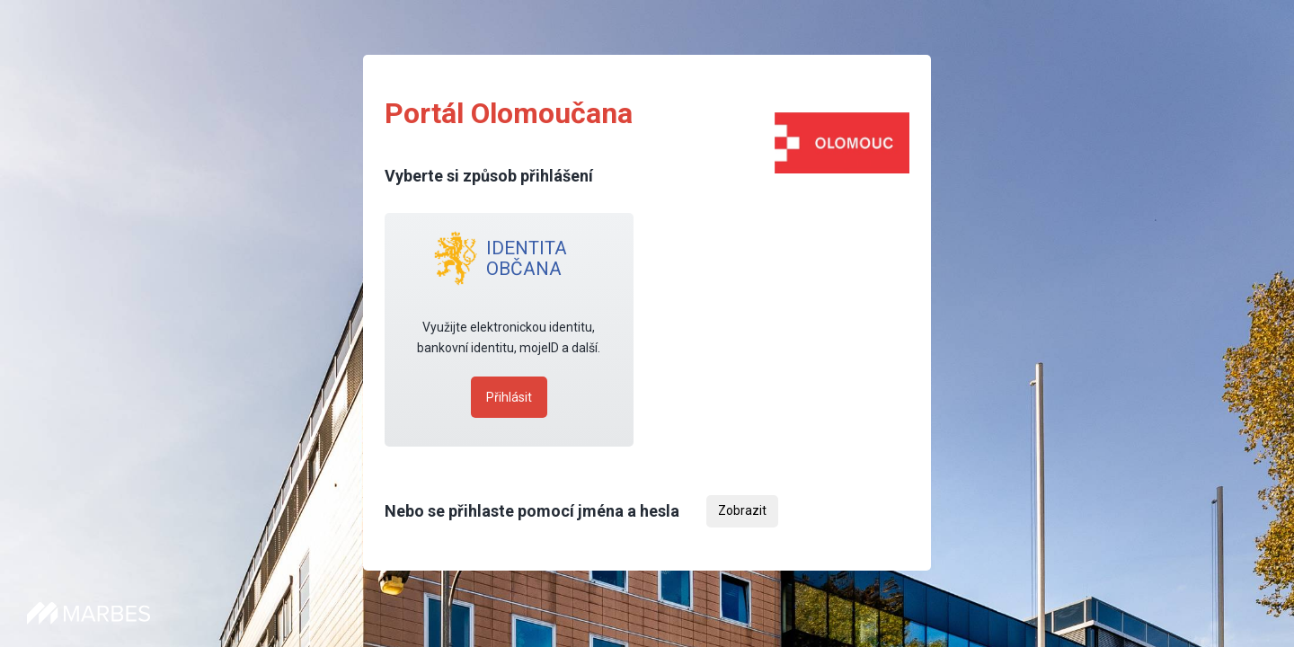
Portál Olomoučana (509, 113)
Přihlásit (509, 397)
